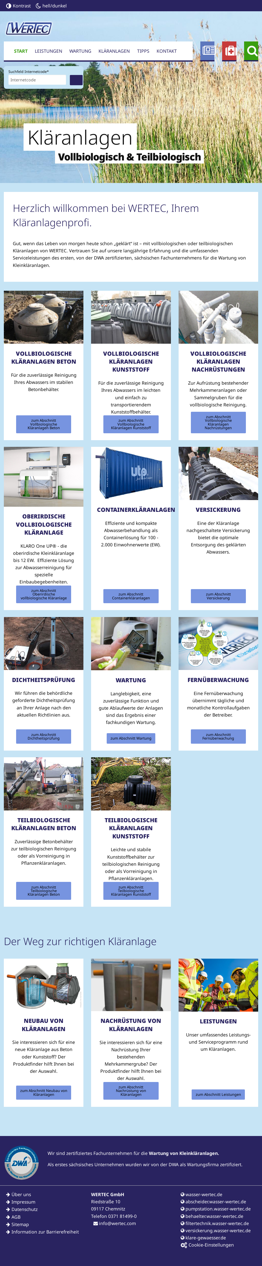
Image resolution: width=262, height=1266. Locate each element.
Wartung (80, 51)
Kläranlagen (114, 51)
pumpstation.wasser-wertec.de (216, 1209)
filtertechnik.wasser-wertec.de (215, 1223)
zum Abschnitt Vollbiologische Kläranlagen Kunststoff (131, 424)
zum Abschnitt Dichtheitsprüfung (44, 736)
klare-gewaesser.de (203, 1238)
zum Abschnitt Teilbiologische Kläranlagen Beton (44, 891)
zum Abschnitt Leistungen (218, 1094)
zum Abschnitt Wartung (131, 738)
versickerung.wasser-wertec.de (216, 1230)
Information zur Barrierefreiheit (45, 1232)
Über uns (21, 1194)
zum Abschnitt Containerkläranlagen (131, 596)
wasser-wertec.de (201, 1194)
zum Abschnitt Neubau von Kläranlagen (43, 1092)
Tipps (143, 51)
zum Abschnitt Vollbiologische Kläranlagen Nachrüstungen (218, 422)
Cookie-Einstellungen (207, 1245)
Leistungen (48, 51)
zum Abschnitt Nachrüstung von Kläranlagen (131, 1091)
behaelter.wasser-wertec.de (212, 1216)
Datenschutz (25, 1209)
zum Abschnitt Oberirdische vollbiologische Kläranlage (44, 594)
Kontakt (167, 51)
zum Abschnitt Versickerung (218, 596)
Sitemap (20, 1224)
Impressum (23, 1202)
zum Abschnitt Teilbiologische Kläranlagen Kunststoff (131, 891)
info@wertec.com (114, 1223)
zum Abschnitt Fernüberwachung (218, 736)
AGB (16, 1217)
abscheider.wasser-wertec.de (213, 1201)
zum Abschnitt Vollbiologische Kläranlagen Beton (44, 424)
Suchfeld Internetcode (28, 71)
